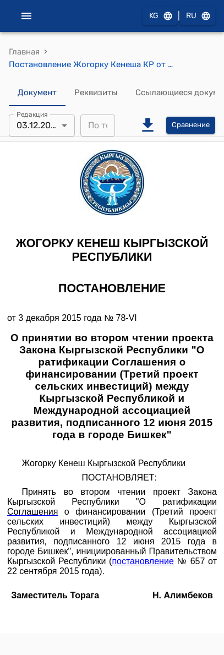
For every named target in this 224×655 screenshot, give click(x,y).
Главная (24, 52)
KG (160, 16)
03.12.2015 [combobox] (38, 125)
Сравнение (190, 125)
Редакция (32, 114)
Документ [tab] (37, 93)
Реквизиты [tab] (96, 93)
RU (197, 16)
